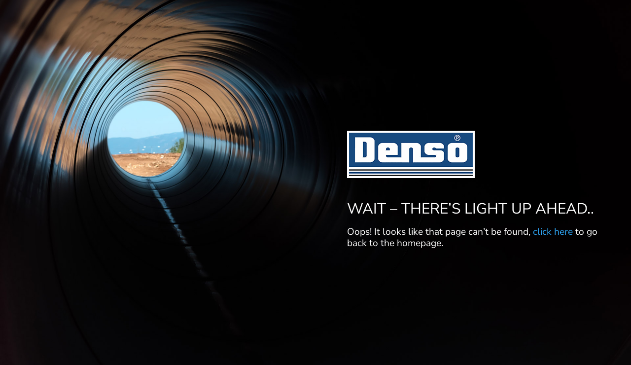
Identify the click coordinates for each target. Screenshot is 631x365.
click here (553, 231)
